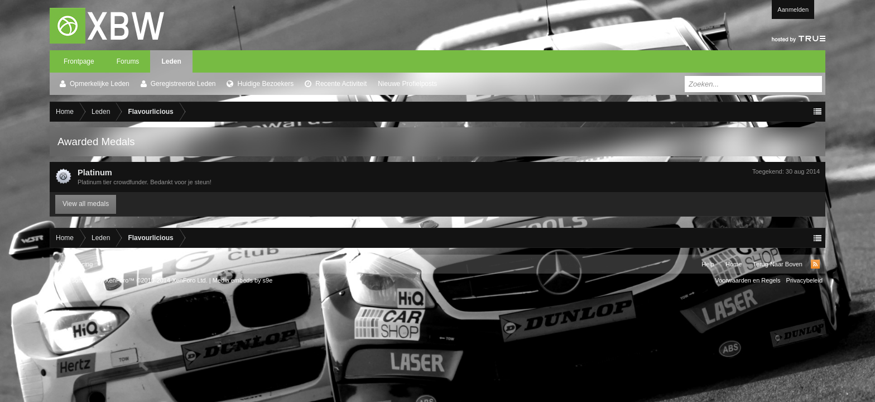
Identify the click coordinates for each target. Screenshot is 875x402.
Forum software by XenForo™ (130, 280)
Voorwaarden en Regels (747, 280)
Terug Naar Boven (777, 264)
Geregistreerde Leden (183, 84)
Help (707, 264)
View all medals (85, 204)
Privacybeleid (804, 280)
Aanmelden (793, 9)
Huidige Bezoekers (265, 84)
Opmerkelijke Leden (99, 84)
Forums (128, 61)
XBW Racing (75, 264)
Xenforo (145, 264)
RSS (815, 264)
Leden (171, 61)
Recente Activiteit (341, 84)
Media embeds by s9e (243, 280)
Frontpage (79, 61)
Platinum (95, 172)
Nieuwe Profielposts (407, 84)
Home (733, 264)
